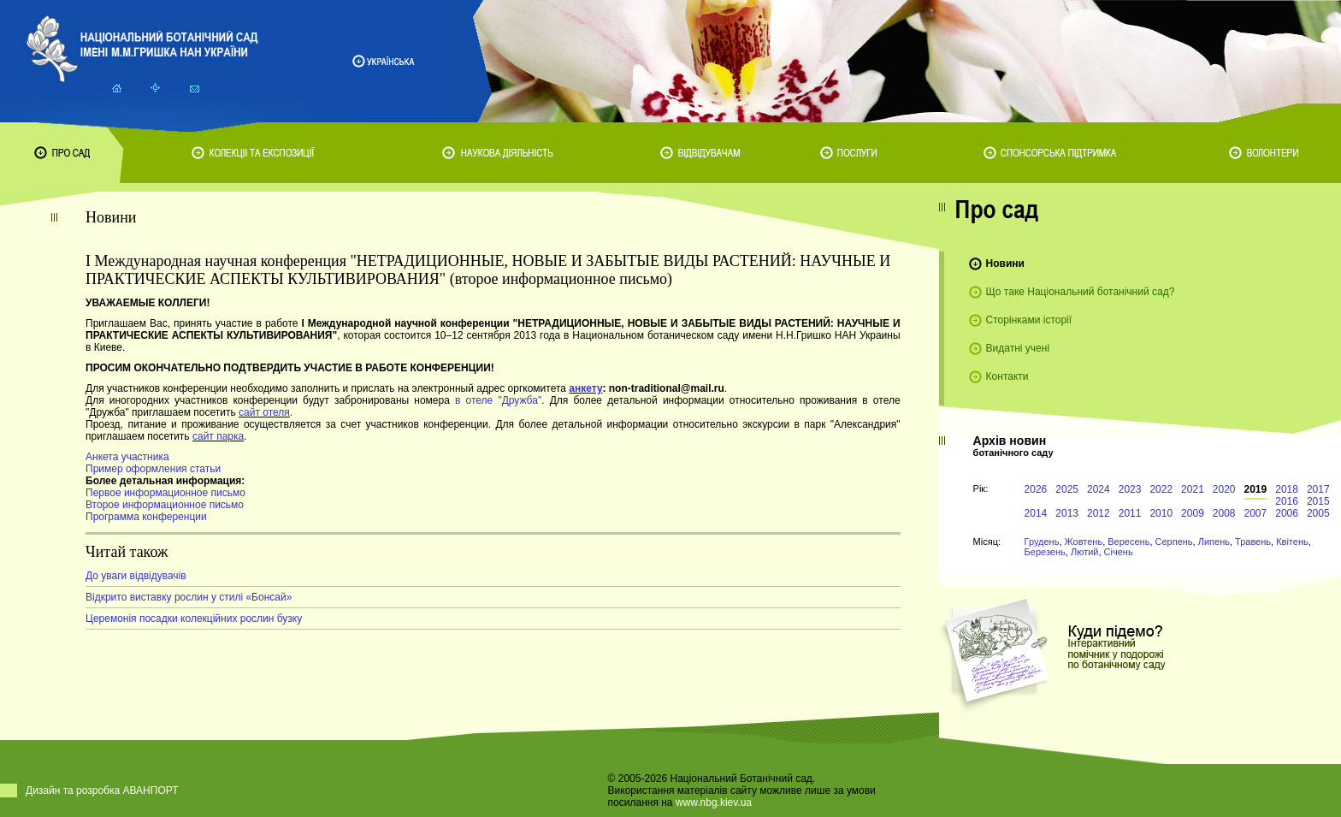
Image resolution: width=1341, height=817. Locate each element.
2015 (1318, 501)
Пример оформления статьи (153, 469)
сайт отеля (264, 412)
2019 (1255, 489)
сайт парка (218, 436)
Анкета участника (127, 457)
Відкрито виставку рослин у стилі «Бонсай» (189, 597)
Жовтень (1084, 541)
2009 (1192, 513)
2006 (1286, 513)
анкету (585, 388)
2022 (1161, 489)
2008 (1224, 513)
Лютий (1085, 552)
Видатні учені (1017, 348)
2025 (1066, 489)
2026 (1036, 489)
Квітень (1292, 541)
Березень (1045, 552)
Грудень (1042, 541)
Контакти (1007, 376)
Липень (1214, 541)
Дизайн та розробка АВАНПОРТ (102, 790)
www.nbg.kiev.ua (714, 802)
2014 (1036, 513)
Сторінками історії (1029, 320)
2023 (1130, 489)
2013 (1066, 513)
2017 (1318, 489)
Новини (1005, 263)
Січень (1118, 552)
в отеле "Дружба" (498, 400)
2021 (1192, 489)
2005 (1318, 513)
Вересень (1128, 541)
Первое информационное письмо (165, 493)
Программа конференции (146, 517)
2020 (1224, 489)
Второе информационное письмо (165, 505)
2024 (1098, 489)
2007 (1255, 513)
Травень (1253, 541)
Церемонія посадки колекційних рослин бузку (194, 619)
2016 (1286, 501)
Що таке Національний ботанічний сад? (1080, 292)
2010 (1161, 513)
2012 (1098, 513)
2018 (1286, 489)
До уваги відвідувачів (136, 576)
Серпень (1174, 541)
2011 (1130, 513)
